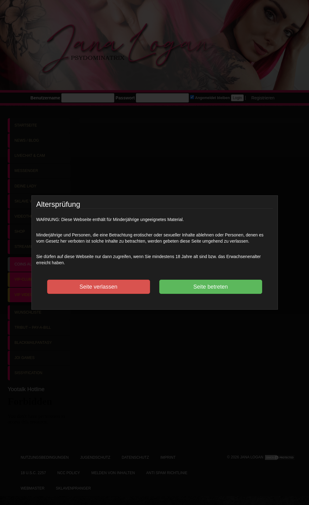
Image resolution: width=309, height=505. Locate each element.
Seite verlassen (98, 287)
